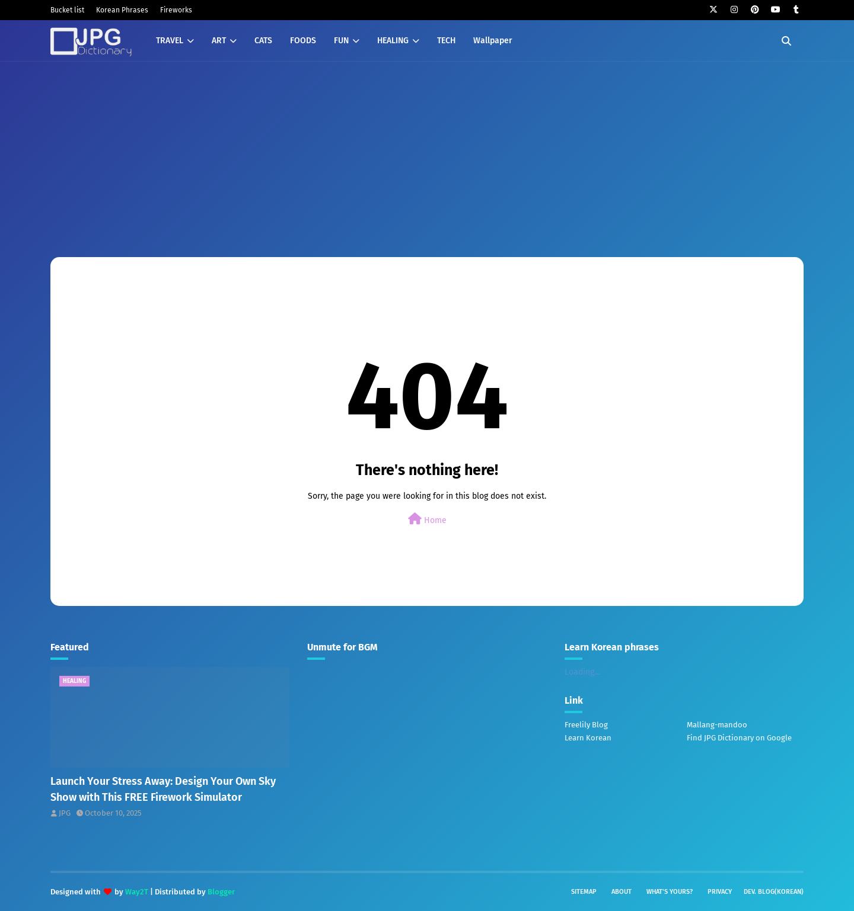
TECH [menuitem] (446, 41)
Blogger (221, 891)
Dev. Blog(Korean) (774, 892)
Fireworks (176, 10)
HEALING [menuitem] (393, 41)
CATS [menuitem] (263, 41)
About (621, 892)
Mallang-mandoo (717, 724)
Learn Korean (588, 737)
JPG (65, 813)
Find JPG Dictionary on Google (739, 737)
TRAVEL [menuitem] (169, 41)
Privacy (720, 892)
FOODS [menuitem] (303, 41)
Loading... (582, 672)
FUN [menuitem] (341, 41)
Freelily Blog (586, 724)
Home (427, 519)
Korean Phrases (122, 10)
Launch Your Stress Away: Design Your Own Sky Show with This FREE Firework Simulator (163, 789)
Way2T (136, 891)
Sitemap (584, 892)
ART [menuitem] (219, 41)
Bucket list (67, 10)
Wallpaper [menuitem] (492, 41)
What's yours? (669, 892)
